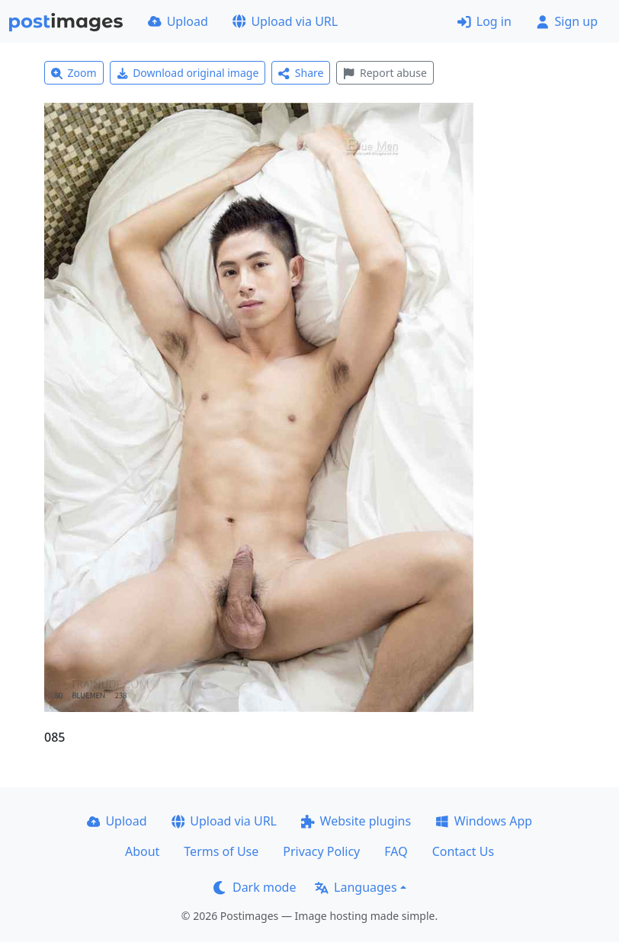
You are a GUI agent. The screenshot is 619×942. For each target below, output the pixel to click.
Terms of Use (221, 851)
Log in (484, 21)
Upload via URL (285, 21)
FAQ (395, 851)
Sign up (567, 21)
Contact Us (463, 851)
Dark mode (254, 887)
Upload (178, 21)
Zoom (74, 72)
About (142, 851)
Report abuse (384, 72)
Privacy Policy (321, 851)
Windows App (483, 821)
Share (300, 72)
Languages (355, 887)
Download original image (188, 72)
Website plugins (356, 821)
